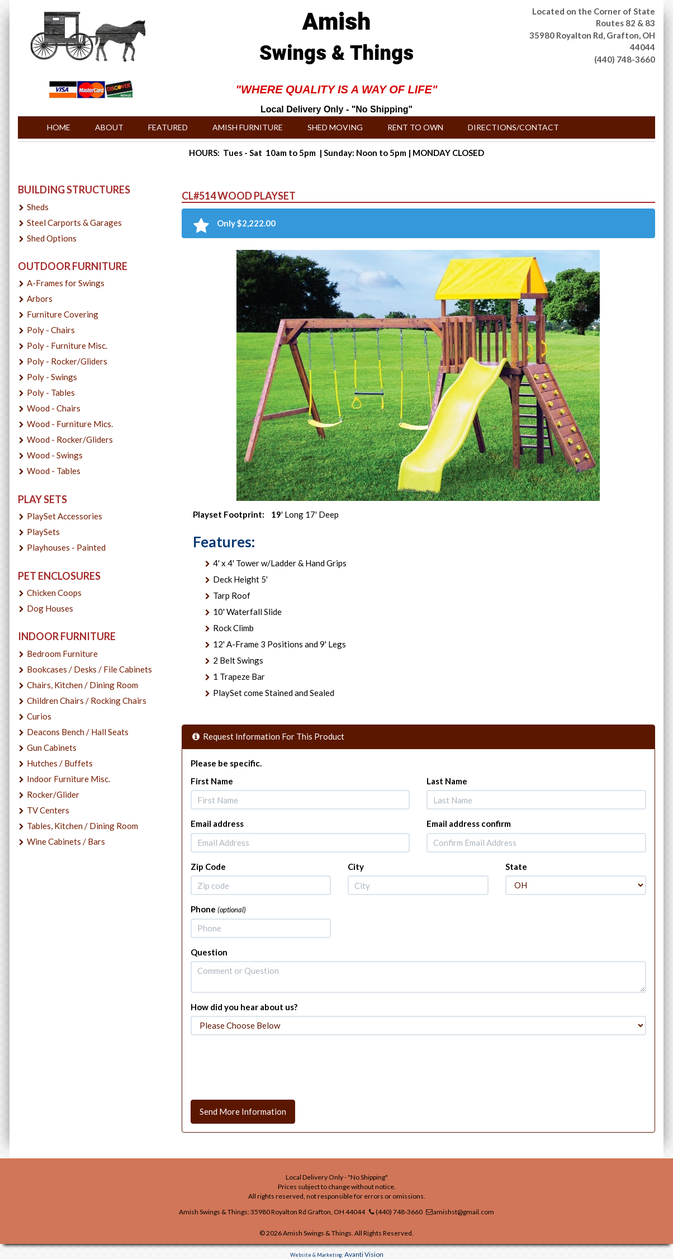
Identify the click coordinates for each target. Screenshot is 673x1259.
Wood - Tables (53, 471)
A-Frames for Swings (66, 283)
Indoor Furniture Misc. (68, 779)
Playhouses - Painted (66, 547)
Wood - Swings (55, 455)
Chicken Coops (54, 593)
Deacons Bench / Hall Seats (78, 732)
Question (209, 952)
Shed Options (52, 238)
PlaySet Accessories (64, 516)
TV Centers (48, 810)
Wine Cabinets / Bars (66, 841)
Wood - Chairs (53, 408)
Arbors (40, 299)
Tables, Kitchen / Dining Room (82, 826)
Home (58, 127)
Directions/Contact (513, 127)
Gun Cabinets (52, 747)
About (109, 127)
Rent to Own (415, 127)
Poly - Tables (51, 392)
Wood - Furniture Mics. (70, 424)
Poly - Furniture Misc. (67, 345)
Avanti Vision (363, 1254)
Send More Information (243, 1111)
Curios (39, 716)
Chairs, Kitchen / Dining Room (82, 685)
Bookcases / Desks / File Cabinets (89, 669)
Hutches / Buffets (60, 763)
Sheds (38, 207)
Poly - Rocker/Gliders (67, 361)
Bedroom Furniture (62, 654)
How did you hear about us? (244, 1007)
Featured (168, 127)
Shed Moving (335, 127)
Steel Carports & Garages (74, 222)
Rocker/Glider (53, 794)
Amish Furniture (247, 127)
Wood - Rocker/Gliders (70, 439)
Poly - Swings (52, 377)
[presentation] (276, 1065)
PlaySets (43, 532)
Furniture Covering (62, 314)
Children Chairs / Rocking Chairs (86, 700)
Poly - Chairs (51, 330)
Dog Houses (50, 608)
